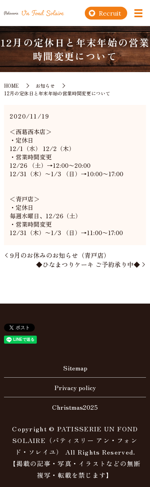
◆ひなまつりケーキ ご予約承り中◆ (88, 264)
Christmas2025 (75, 407)
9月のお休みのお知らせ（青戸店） (60, 255)
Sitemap (75, 367)
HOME (11, 85)
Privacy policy (75, 387)
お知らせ (45, 85)
